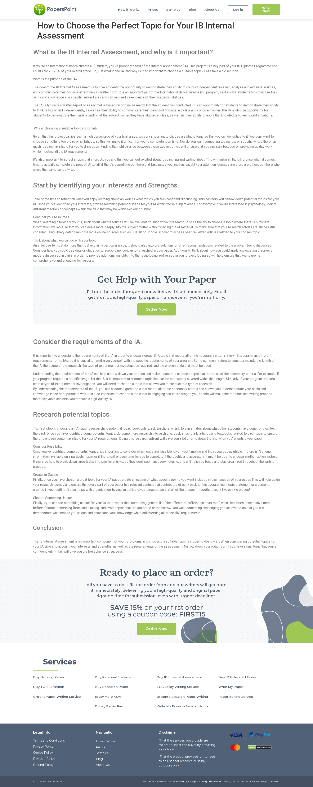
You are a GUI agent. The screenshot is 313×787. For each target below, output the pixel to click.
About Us (212, 10)
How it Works (128, 10)
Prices (153, 10)
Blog (192, 10)
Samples (173, 10)
